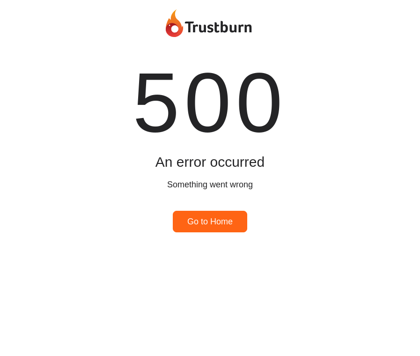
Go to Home (210, 221)
